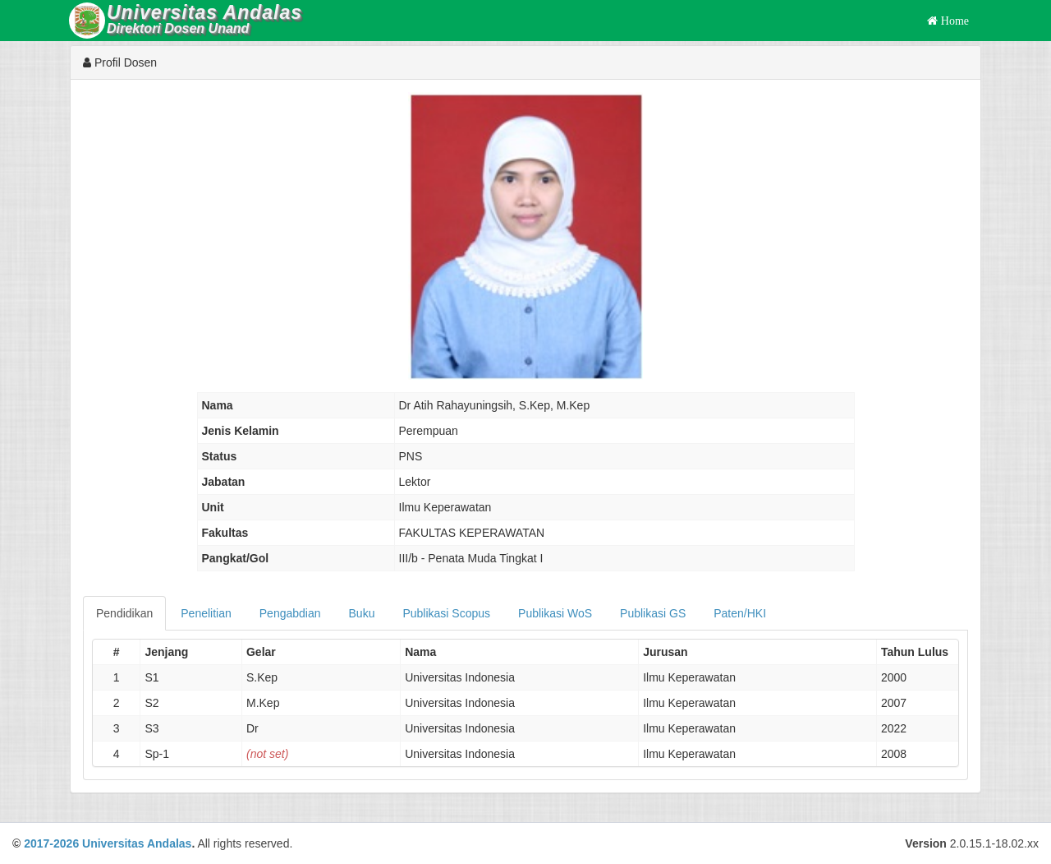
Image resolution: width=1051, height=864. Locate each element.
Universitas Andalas (136, 843)
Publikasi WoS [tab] (555, 613)
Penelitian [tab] (206, 613)
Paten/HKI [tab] (740, 613)
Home (953, 20)
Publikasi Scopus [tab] (446, 613)
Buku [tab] (362, 613)
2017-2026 (51, 843)
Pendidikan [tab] (124, 613)
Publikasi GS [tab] (653, 613)
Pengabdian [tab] (290, 613)
